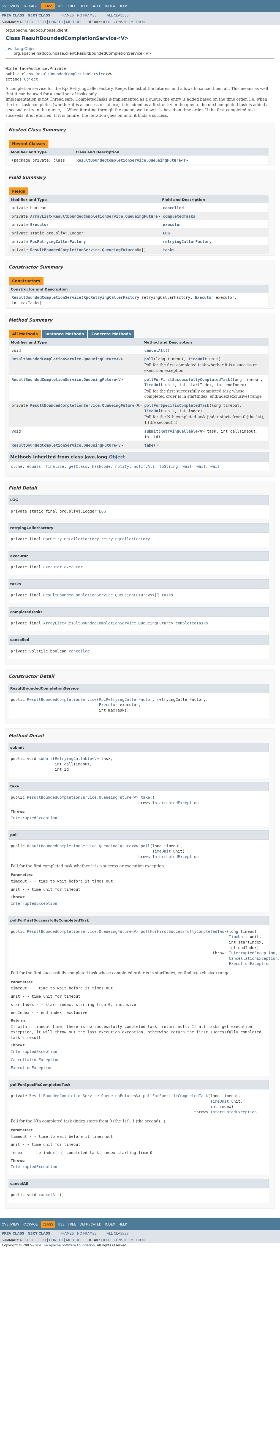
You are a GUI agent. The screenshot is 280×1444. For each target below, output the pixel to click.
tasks (168, 250)
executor (172, 224)
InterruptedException (175, 803)
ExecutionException (250, 963)
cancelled (173, 208)
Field (41, 22)
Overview (10, 6)
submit (151, 431)
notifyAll (144, 466)
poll (149, 359)
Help (122, 6)
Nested (26, 22)
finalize (54, 466)
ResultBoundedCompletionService (70, 74)
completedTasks (179, 216)
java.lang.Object (21, 48)
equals (34, 466)
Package (30, 6)
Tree (72, 6)
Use (61, 6)
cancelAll (154, 350)
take (149, 445)
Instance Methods (64, 334)
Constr (56, 22)
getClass (78, 466)
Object (31, 79)
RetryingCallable (179, 431)
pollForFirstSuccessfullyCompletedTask (187, 379)
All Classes (118, 15)
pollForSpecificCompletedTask (176, 405)
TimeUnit (197, 359)
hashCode (101, 466)
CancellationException (253, 958)
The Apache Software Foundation (68, 1245)
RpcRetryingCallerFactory (58, 241)
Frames (67, 15)
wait (187, 466)
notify (122, 466)
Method (73, 22)
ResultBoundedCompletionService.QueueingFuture (129, 160)
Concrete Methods (111, 334)
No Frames (87, 15)
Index (110, 6)
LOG (166, 233)
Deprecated (91, 6)
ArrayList (40, 216)
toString (168, 466)
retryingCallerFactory (187, 241)
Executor (39, 224)
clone (16, 466)
